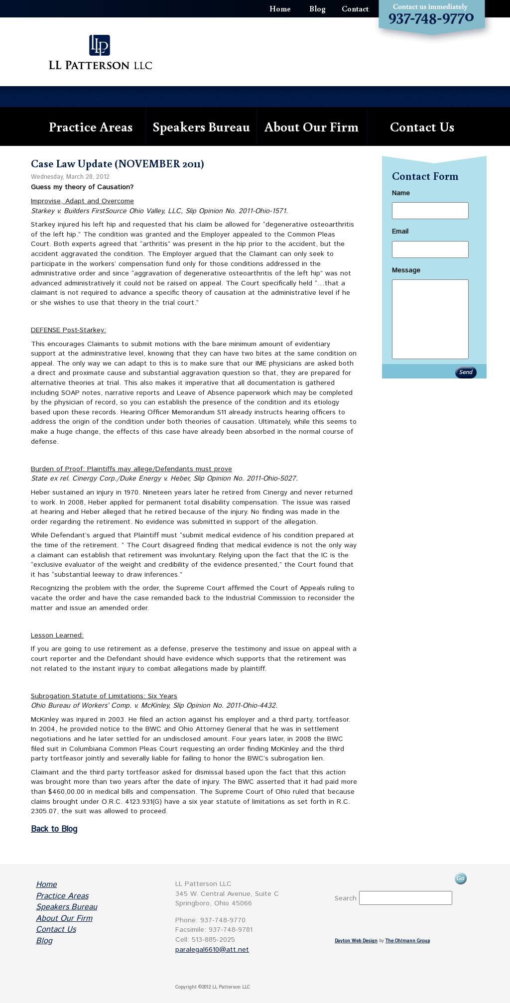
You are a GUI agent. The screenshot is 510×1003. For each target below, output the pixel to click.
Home (280, 8)
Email (400, 231)
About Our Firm (311, 126)
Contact (355, 8)
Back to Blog (54, 829)
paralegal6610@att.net (212, 950)
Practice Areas (90, 126)
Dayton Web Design (356, 941)
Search (346, 898)
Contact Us (422, 126)
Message (406, 270)
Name (401, 193)
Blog (317, 8)
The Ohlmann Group (407, 941)
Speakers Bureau (201, 126)
